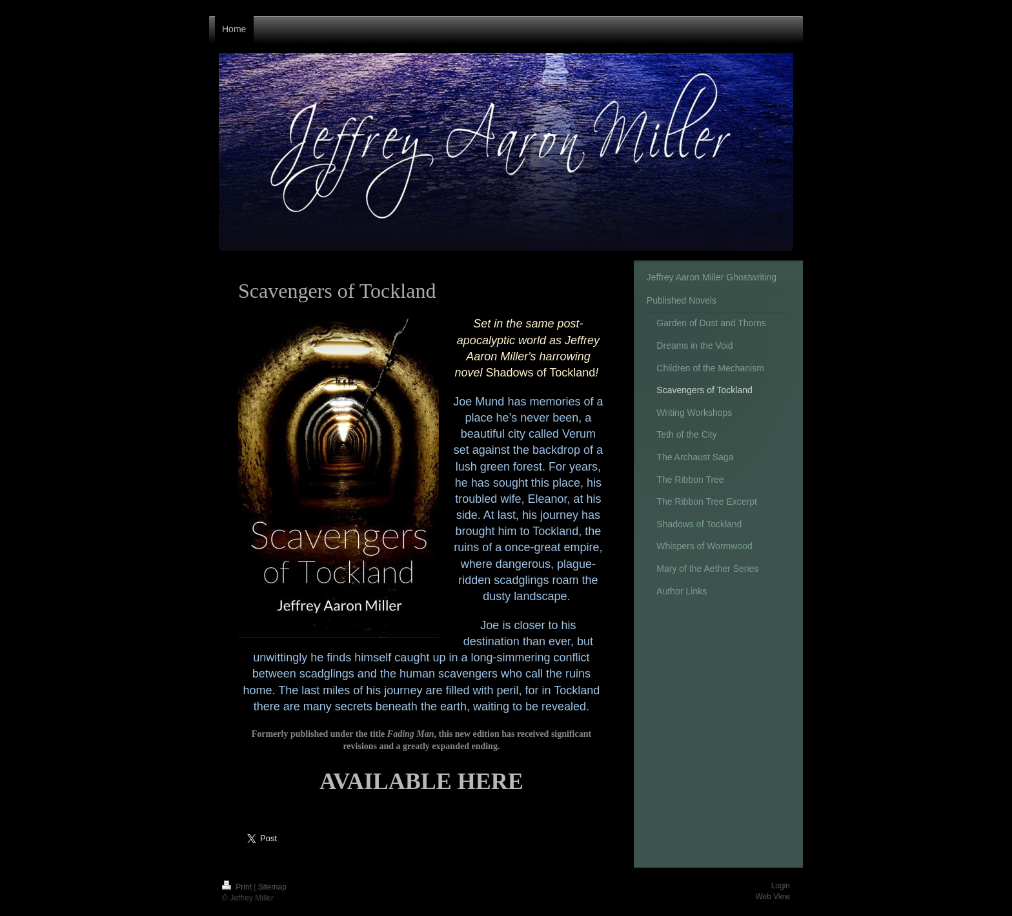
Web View (772, 896)
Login (780, 885)
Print (238, 887)
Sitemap (272, 887)
